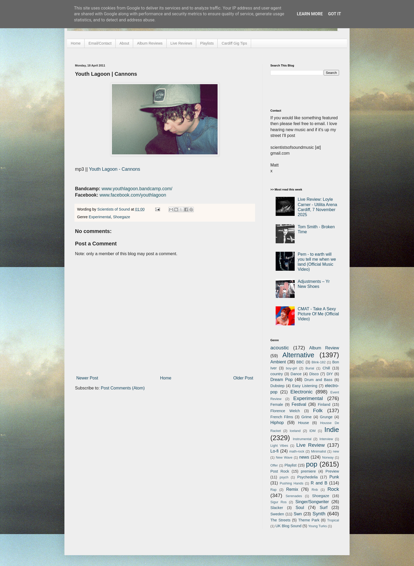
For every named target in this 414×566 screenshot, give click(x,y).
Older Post (243, 378)
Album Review (324, 348)
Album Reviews (149, 43)
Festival (298, 404)
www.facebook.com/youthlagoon (133, 195)
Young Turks (317, 526)
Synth (318, 513)
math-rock (296, 451)
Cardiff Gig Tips (234, 43)
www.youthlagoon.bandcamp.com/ (137, 188)
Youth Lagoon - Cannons (114, 169)
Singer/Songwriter (312, 502)
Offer (274, 465)
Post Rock (279, 471)
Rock (333, 489)
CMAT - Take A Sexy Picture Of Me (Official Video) (318, 314)
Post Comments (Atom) (123, 388)
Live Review (310, 445)
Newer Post (87, 378)
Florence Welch (285, 411)
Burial (309, 368)
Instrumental (302, 439)
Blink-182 (319, 362)
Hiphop (277, 422)
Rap (273, 490)
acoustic (279, 347)
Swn (298, 514)
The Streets (280, 520)
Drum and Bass (318, 380)
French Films (281, 417)
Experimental (100, 217)
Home (76, 43)
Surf (323, 507)
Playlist (290, 465)
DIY (330, 374)
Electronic (301, 391)
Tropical (333, 520)
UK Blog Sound (288, 526)
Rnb (315, 490)
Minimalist (318, 451)
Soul (300, 507)
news (304, 457)
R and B (319, 483)
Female (276, 404)
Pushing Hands (291, 483)
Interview (326, 439)
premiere (308, 471)
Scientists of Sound (114, 209)
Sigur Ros (278, 502)
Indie (331, 429)
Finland (324, 404)
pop (311, 464)
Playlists (207, 43)
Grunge (326, 417)
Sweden (277, 514)
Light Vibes (279, 446)
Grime (306, 417)
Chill (326, 368)
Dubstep (277, 386)
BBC (300, 362)
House (303, 423)
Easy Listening (304, 386)
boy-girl (291, 368)
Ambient (278, 362)
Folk (318, 410)
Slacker (276, 508)
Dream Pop (281, 379)
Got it (334, 13)
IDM (312, 431)
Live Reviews (181, 43)
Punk (334, 477)
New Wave (284, 457)
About (124, 43)
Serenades (294, 496)
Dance (296, 374)
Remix (292, 489)
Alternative (298, 355)
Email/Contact (99, 43)
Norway (327, 457)
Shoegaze (121, 217)
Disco (314, 374)
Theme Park (308, 520)
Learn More (310, 13)
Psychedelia (307, 477)
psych (284, 477)
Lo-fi (274, 451)
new (336, 451)
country (276, 374)
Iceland (295, 431)
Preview (332, 471)
